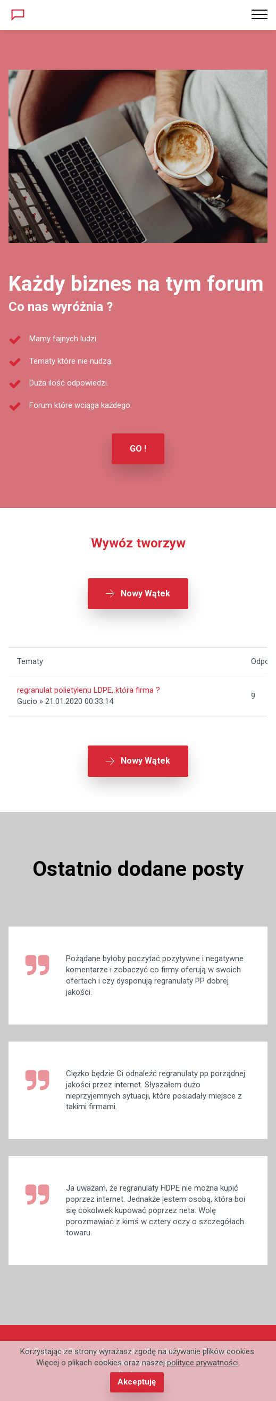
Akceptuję (137, 1382)
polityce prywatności (203, 1363)
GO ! (138, 449)
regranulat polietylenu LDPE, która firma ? (88, 690)
